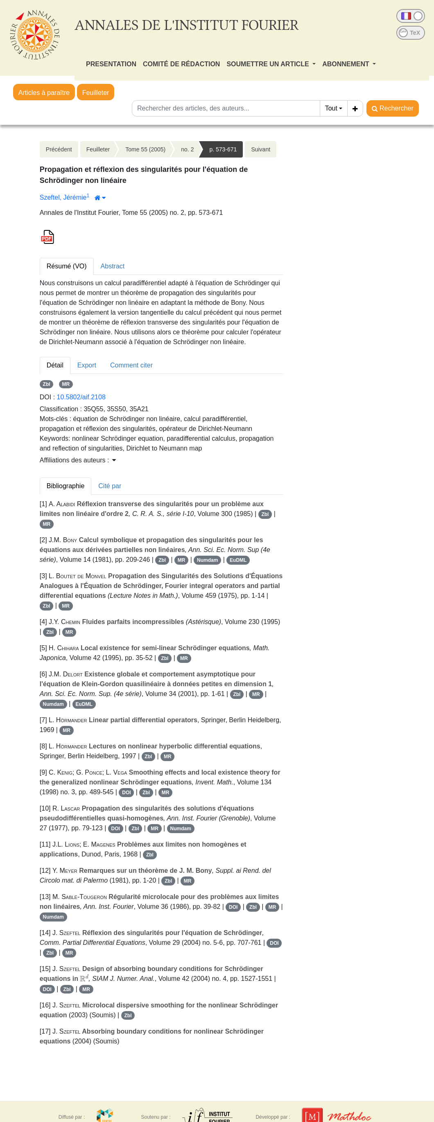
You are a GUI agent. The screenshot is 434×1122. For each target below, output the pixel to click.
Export (86, 365)
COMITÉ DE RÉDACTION (181, 64)
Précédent (59, 149)
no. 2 (187, 149)
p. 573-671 (223, 149)
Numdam (207, 560)
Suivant (260, 149)
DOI (126, 792)
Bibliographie (66, 485)
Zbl (46, 384)
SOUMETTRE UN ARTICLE (268, 64)
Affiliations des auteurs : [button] (78, 460)
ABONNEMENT (346, 64)
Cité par (109, 485)
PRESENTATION (111, 64)
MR (66, 384)
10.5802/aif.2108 (81, 397)
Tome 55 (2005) (145, 149)
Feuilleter (95, 92)
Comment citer (131, 365)
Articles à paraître (44, 92)
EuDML (238, 560)
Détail (55, 365)
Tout (331, 108)
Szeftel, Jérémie (63, 197)
